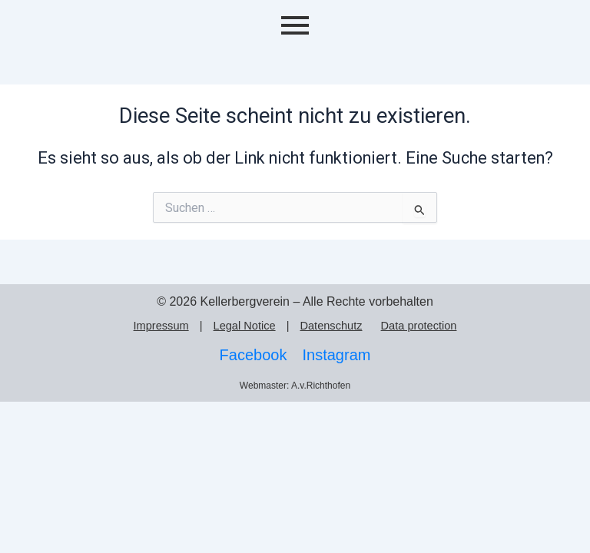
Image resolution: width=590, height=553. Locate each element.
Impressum (161, 326)
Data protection (419, 326)
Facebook (253, 354)
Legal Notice (245, 326)
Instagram (336, 354)
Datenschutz (331, 326)
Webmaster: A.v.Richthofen (295, 385)
